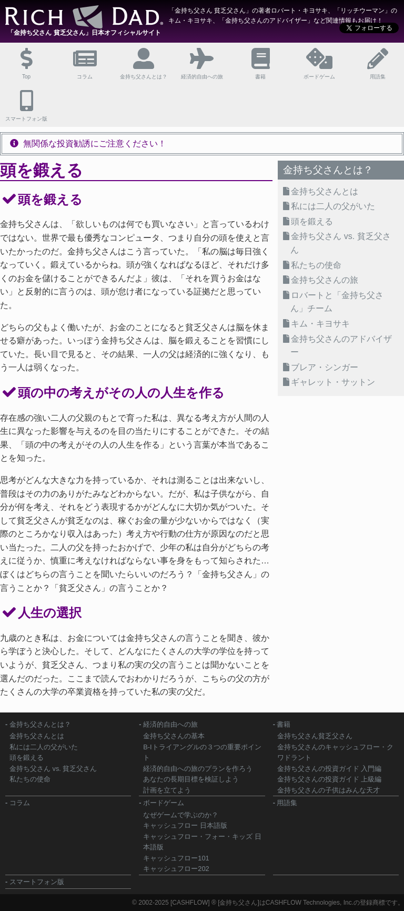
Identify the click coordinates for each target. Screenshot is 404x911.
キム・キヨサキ (320, 323)
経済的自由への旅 (170, 724)
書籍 (283, 724)
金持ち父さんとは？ (40, 724)
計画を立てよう (167, 790)
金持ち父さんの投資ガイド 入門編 (329, 769)
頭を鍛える (312, 221)
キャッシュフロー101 (176, 858)
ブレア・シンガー (324, 367)
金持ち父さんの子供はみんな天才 (328, 790)
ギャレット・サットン (333, 382)
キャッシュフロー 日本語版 (185, 825)
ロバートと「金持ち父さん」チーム (336, 302)
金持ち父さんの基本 (174, 736)
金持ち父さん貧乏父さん (314, 736)
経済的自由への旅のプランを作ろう (197, 769)
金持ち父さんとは (324, 191)
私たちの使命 (316, 265)
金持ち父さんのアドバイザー (341, 345)
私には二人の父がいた (333, 206)
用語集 (287, 803)
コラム (19, 803)
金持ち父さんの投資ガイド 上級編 (329, 779)
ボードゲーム (163, 803)
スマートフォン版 (36, 882)
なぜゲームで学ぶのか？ (180, 815)
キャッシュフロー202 (176, 869)
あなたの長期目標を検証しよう (191, 779)
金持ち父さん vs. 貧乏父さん (340, 243)
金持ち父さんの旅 (324, 279)
